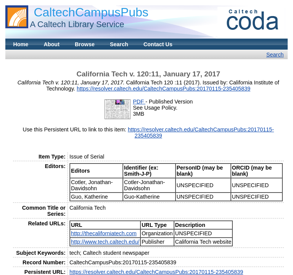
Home (20, 44)
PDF (139, 102)
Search (119, 44)
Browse (85, 44)
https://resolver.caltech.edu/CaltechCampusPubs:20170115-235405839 (163, 89)
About (51, 44)
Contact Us (157, 44)
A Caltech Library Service (77, 24)
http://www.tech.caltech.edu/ (105, 242)
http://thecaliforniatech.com (104, 233)
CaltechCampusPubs (91, 12)
